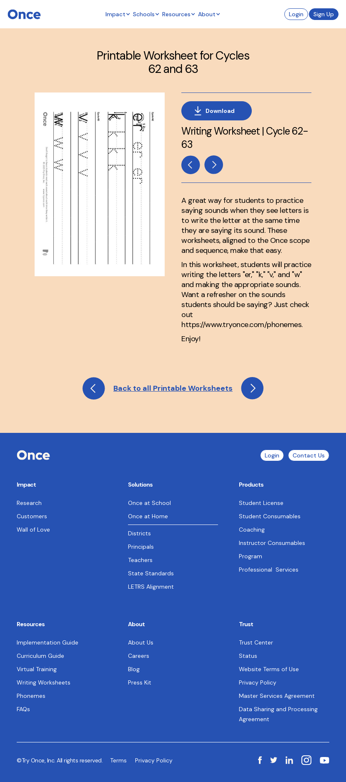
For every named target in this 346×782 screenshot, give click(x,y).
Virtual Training (37, 669)
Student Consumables (270, 516)
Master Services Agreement (277, 696)
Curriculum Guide (40, 656)
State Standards (151, 573)
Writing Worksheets (43, 682)
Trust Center (256, 642)
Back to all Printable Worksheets (173, 388)
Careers (138, 656)
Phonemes (31, 696)
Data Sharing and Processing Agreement (278, 714)
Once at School (149, 503)
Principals (141, 546)
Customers (32, 516)
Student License (261, 503)
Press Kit (139, 682)
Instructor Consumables (272, 543)
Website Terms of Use (269, 669)
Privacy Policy (257, 682)
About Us (140, 642)
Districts (139, 533)
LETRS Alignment (151, 586)
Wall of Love (33, 529)
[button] (117, 14)
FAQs (23, 709)
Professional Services (268, 569)
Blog (134, 669)
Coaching (252, 529)
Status (248, 656)
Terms (118, 760)
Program (250, 556)
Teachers (140, 560)
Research (29, 503)
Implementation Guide (47, 642)
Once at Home (148, 516)
